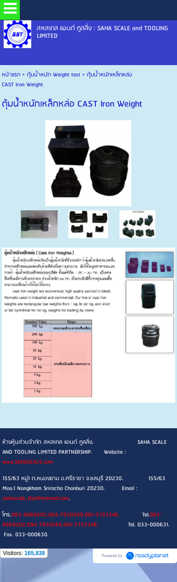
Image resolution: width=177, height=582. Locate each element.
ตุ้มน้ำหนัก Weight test (53, 75)
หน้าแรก (11, 75)
